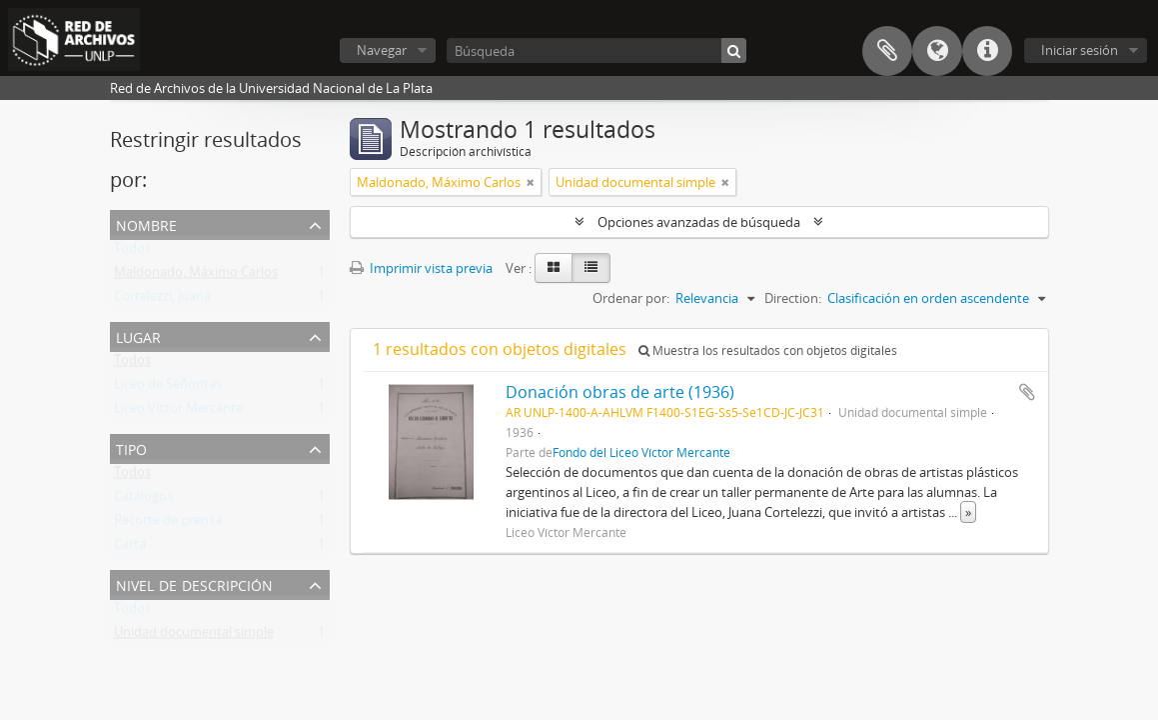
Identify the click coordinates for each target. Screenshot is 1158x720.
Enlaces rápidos (987, 51)
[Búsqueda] (596, 50)
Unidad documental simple (194, 636)
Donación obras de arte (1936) (620, 392)
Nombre (146, 223)
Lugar (138, 335)
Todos (132, 252)
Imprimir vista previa (421, 268)
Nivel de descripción (194, 583)
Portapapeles (887, 51)
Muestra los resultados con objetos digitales (767, 350)
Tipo (131, 447)
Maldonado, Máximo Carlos (196, 276)
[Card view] (554, 268)
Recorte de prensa (168, 524)
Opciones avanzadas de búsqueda (698, 222)
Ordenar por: (630, 298)
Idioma (937, 51)
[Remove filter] (531, 182)
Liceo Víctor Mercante (178, 412)
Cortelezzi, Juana (162, 300)
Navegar (382, 50)
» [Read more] (968, 512)
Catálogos (143, 500)
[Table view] (591, 268)
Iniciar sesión (1079, 50)
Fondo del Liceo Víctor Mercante (641, 452)
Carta (130, 548)
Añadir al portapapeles (1027, 392)
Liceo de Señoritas (168, 388)
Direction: (792, 298)
